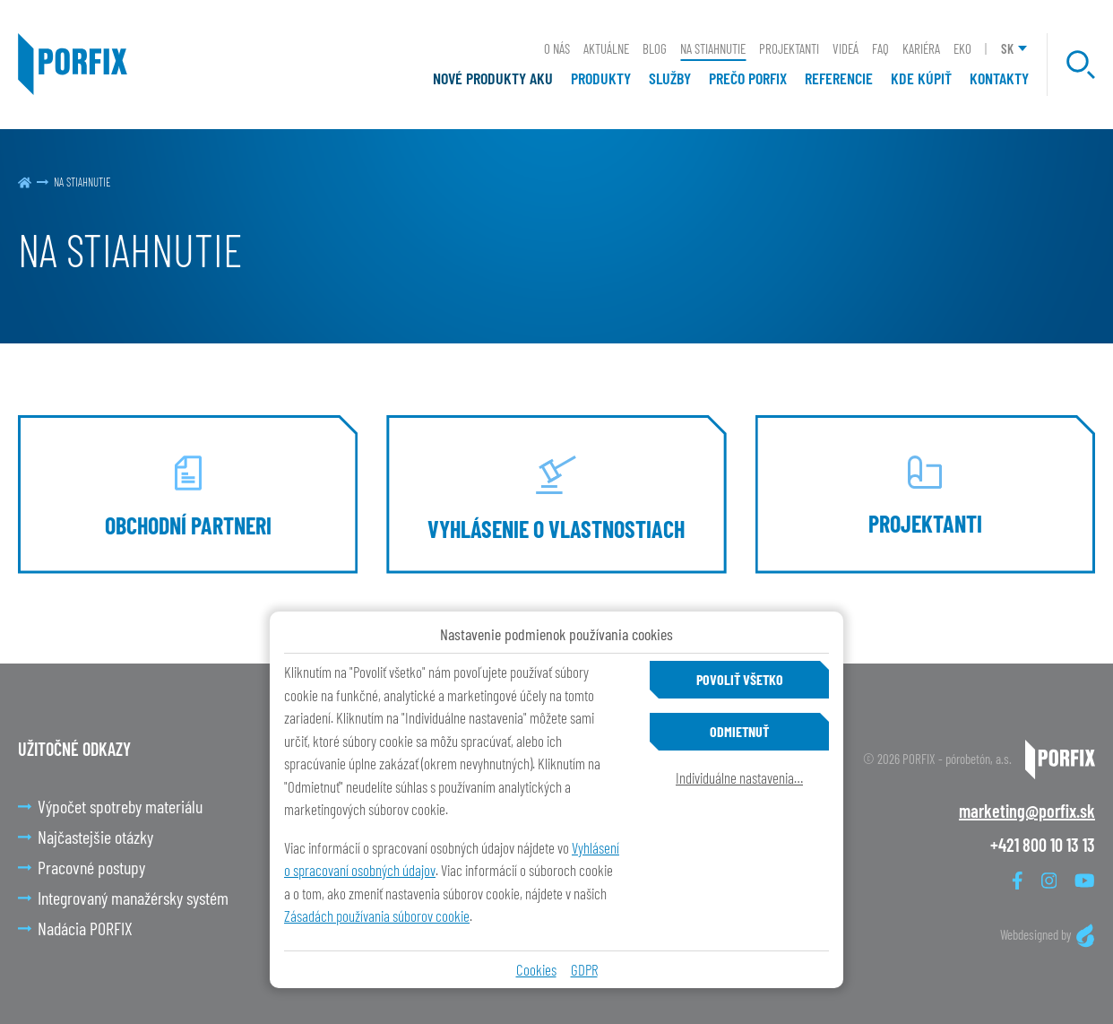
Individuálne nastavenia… (739, 777)
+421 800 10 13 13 (1042, 844)
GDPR (584, 969)
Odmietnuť (739, 731)
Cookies (536, 969)
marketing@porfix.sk (1027, 810)
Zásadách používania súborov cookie (377, 915)
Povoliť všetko (739, 679)
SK (1007, 48)
